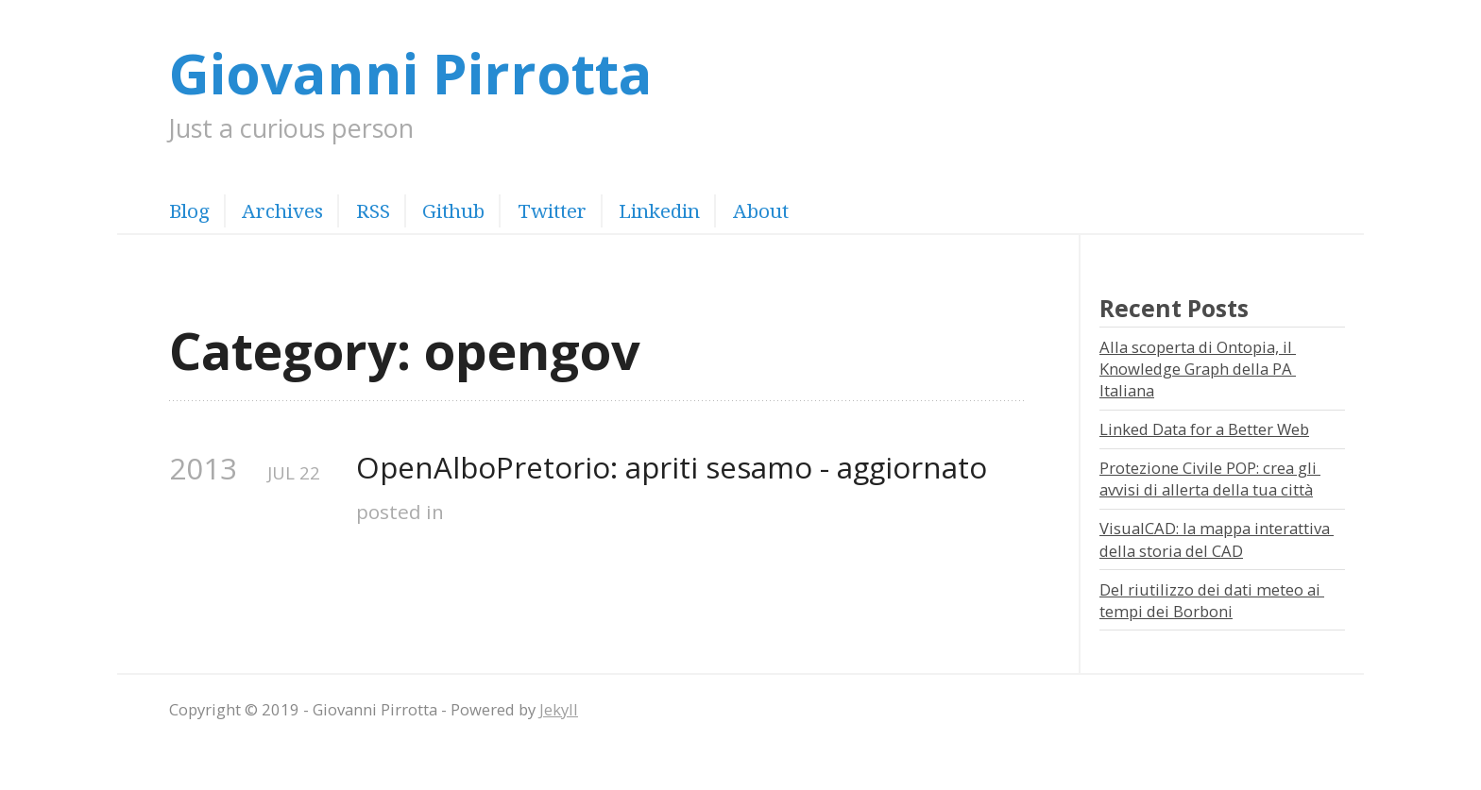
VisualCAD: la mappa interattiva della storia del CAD (1216, 539)
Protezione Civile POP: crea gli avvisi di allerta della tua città (1209, 478)
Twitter (552, 210)
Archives (282, 210)
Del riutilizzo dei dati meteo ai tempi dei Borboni (1211, 600)
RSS (373, 210)
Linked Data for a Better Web (1204, 429)
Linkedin (659, 210)
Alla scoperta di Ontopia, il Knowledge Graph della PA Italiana (1197, 369)
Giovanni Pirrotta (411, 72)
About (761, 210)
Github (453, 210)
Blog (189, 210)
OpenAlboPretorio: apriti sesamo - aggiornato (671, 467)
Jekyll (558, 709)
